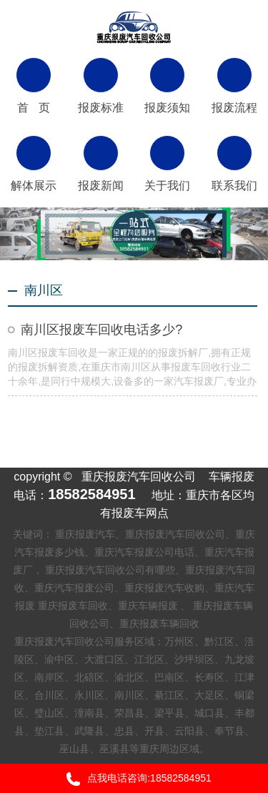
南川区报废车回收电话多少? (101, 329)
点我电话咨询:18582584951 (134, 779)
